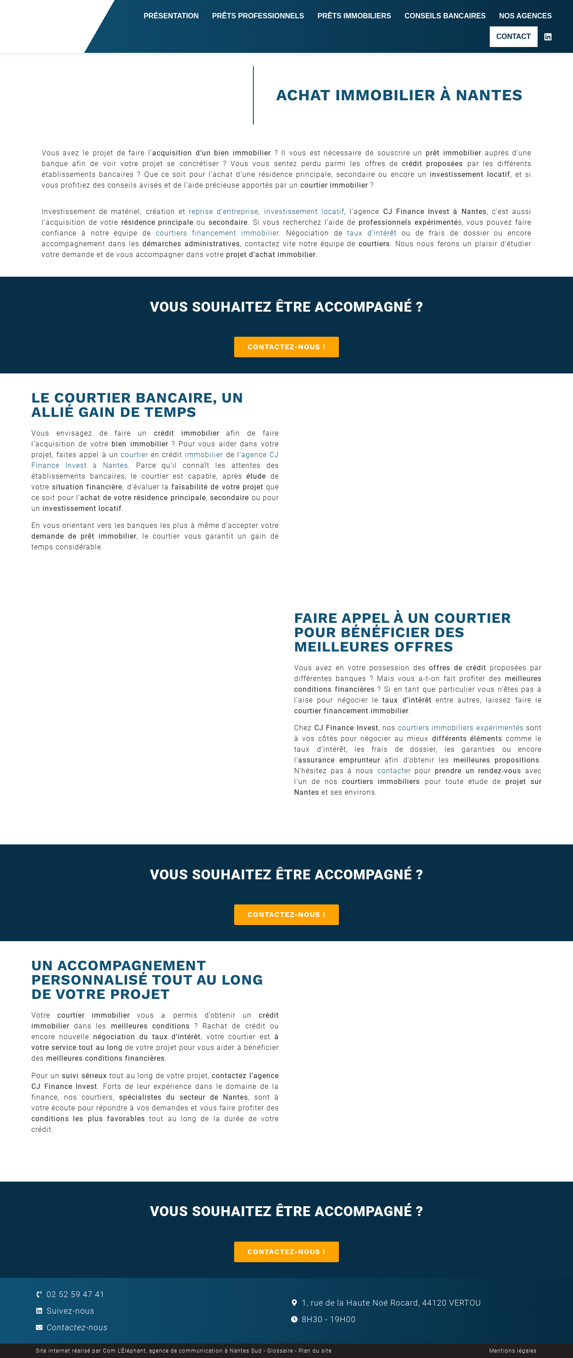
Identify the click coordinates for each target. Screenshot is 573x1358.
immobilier (204, 454)
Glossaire (280, 1351)
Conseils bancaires (445, 16)
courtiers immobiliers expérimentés (461, 728)
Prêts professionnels (258, 16)
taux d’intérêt (372, 233)
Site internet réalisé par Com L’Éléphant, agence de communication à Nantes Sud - (151, 1351)
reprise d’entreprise (223, 211)
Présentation (171, 16)
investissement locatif (304, 211)
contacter (394, 771)
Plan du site (315, 1351)
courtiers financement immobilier (217, 233)
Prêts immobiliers (354, 16)
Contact (513, 36)
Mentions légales (513, 1351)
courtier (134, 454)
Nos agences (525, 16)
